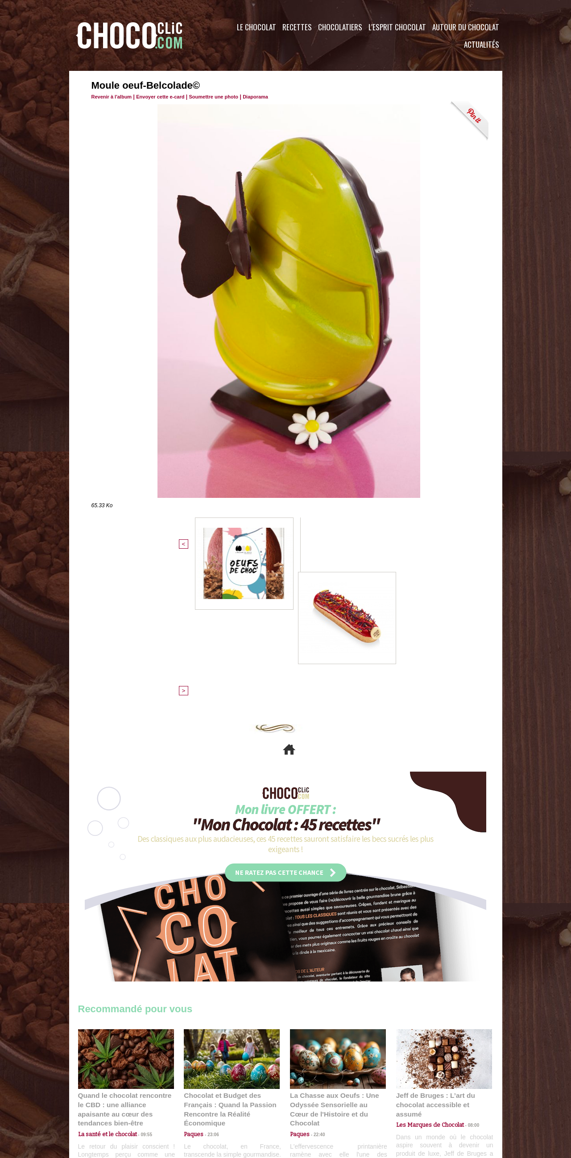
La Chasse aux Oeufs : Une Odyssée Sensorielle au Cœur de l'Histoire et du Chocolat (334, 958)
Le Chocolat (256, 27)
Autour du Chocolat (465, 27)
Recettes (297, 27)
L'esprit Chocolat (397, 27)
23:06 (209, 987)
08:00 (466, 969)
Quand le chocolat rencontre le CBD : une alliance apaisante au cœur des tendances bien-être (125, 958)
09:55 (140, 978)
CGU (196, 1104)
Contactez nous (105, 1104)
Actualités (481, 44)
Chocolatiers (340, 27)
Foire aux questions (423, 1104)
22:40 (315, 978)
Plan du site (311, 1104)
